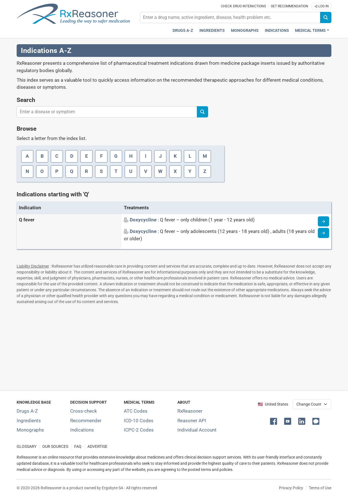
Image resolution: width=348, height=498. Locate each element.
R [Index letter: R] (86, 171)
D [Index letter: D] (71, 156)
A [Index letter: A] (27, 156)
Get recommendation (289, 6)
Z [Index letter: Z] (204, 171)
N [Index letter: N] (27, 171)
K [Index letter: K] (175, 156)
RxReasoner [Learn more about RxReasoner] (189, 411)
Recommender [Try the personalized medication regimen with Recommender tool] (86, 420)
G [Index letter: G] (116, 156)
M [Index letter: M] (205, 156)
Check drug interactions (243, 6)
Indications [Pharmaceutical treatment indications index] (277, 30)
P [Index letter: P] (56, 171)
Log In (321, 6)
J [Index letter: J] (160, 156)
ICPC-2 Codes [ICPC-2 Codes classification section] (139, 430)
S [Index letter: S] (101, 171)
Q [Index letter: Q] (71, 171)
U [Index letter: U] (130, 171)
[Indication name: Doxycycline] (144, 220)
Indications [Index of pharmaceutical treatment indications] (82, 430)
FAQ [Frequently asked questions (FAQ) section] (78, 446)
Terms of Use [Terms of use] (320, 488)
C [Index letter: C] (56, 156)
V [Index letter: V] (145, 171)
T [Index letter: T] (116, 171)
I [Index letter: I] (145, 156)
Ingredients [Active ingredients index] (212, 30)
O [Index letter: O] (42, 171)
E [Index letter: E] (86, 156)
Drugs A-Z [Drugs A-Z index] (183, 30)
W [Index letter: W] (160, 171)
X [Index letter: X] (175, 171)
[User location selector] (312, 404)
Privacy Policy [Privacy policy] (291, 488)
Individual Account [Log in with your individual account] (197, 430)
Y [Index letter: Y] (189, 171)
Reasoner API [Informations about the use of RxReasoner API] (191, 420)
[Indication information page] (323, 221)
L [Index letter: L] (190, 156)
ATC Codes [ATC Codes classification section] (135, 411)
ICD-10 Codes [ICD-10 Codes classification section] (138, 420)
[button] (275, 420)
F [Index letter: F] (101, 156)
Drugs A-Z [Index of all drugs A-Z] (27, 411)
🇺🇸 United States (273, 404)
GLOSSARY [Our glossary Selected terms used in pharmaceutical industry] (26, 446)
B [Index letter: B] (42, 156)
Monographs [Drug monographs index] (245, 30)
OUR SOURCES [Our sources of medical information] (55, 446)
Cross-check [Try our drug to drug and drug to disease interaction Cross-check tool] (83, 411)
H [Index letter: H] (131, 156)
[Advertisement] (174, 346)
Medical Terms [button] (310, 30)
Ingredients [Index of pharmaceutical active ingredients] (29, 420)
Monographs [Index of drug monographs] (30, 430)
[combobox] (230, 17)
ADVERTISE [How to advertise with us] (97, 446)
